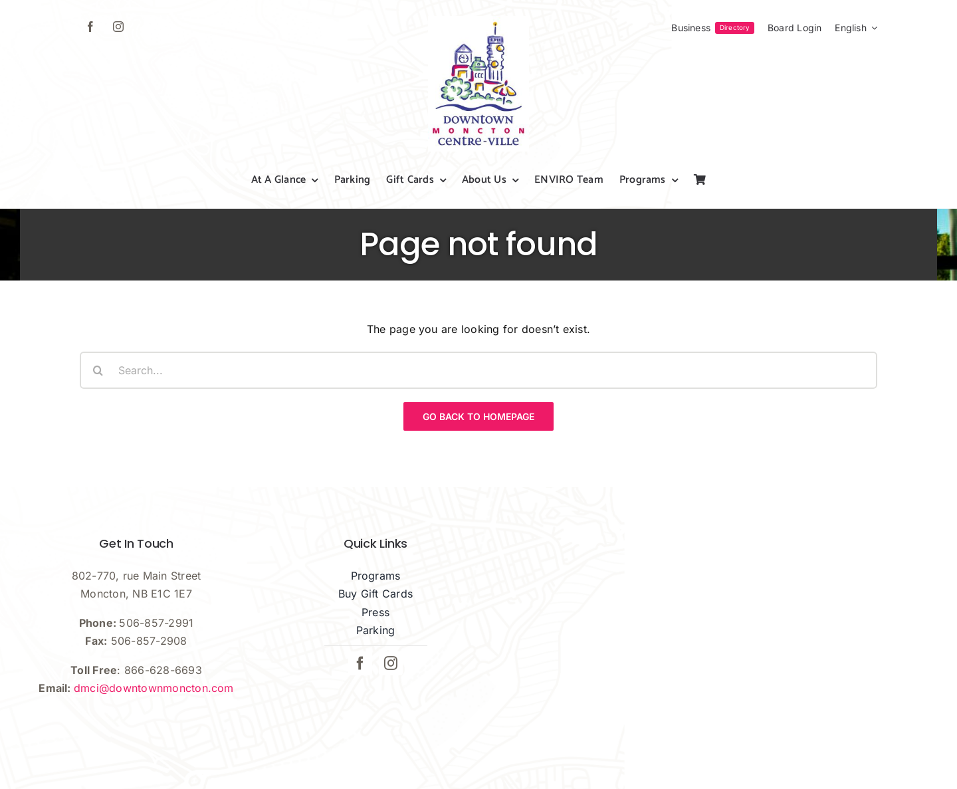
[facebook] (90, 26)
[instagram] (118, 26)
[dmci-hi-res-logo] (478, 21)
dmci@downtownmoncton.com (154, 688)
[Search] (98, 370)
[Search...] (478, 370)
